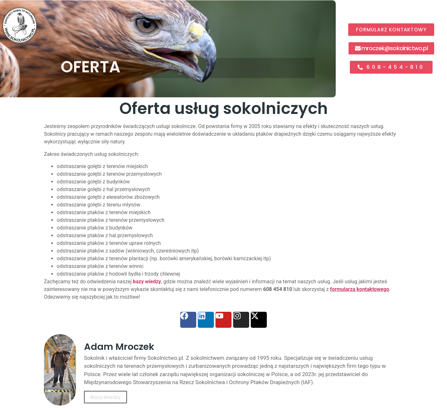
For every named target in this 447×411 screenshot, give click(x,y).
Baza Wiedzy (105, 397)
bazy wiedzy (147, 281)
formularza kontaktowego (359, 289)
